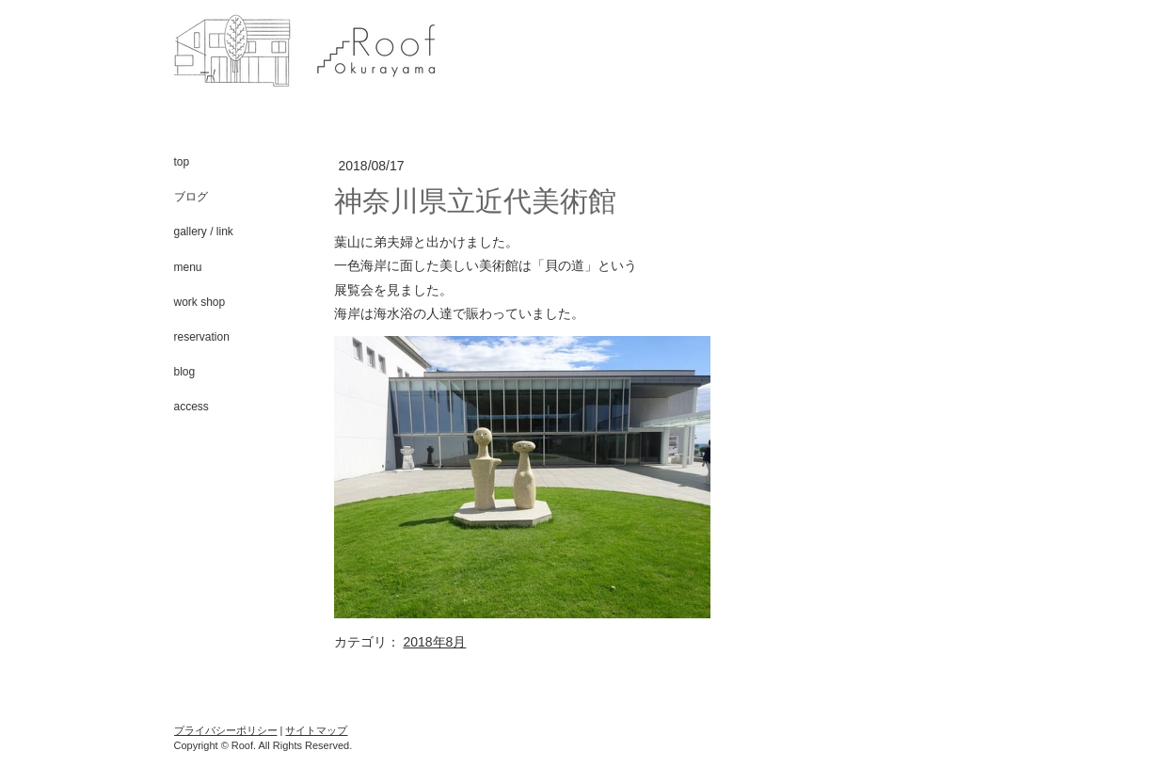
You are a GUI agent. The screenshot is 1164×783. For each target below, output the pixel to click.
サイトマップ (316, 730)
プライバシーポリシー (226, 730)
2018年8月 (434, 641)
